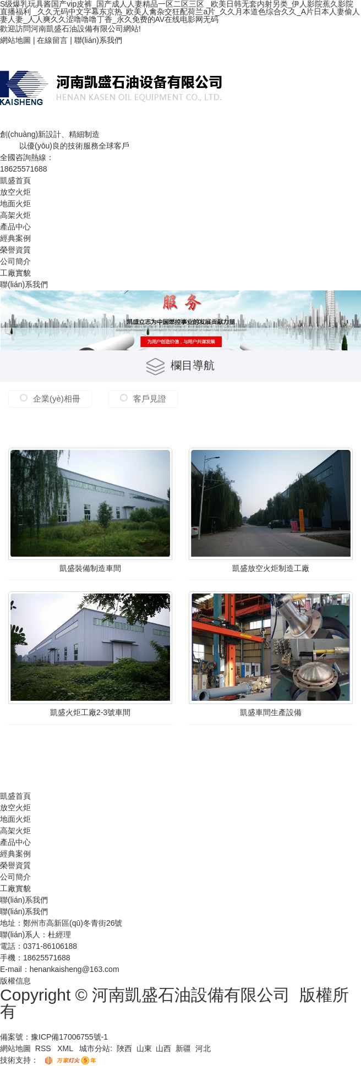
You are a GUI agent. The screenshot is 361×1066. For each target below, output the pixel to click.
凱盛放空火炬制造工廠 (270, 568)
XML (66, 1048)
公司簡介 (15, 261)
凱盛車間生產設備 (271, 712)
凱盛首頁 (15, 180)
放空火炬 (15, 192)
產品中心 (15, 226)
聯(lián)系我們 (98, 40)
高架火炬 (15, 215)
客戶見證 (149, 398)
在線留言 (52, 40)
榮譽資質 (15, 249)
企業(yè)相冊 (56, 398)
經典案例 (15, 238)
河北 (203, 1048)
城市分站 (94, 1048)
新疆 (183, 1048)
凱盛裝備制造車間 (90, 568)
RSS (44, 1048)
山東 (144, 1048)
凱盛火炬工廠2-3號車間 (90, 712)
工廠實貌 (15, 272)
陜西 (124, 1048)
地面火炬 (15, 203)
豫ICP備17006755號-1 (69, 1036)
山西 (163, 1048)
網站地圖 (15, 40)
